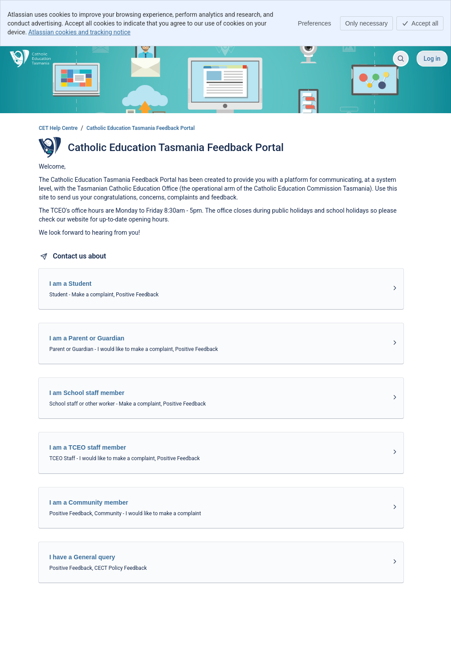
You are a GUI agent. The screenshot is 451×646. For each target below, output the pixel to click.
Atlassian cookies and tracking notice (79, 32)
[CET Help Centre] (30, 58)
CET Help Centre (58, 128)
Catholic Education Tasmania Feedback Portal (140, 128)
